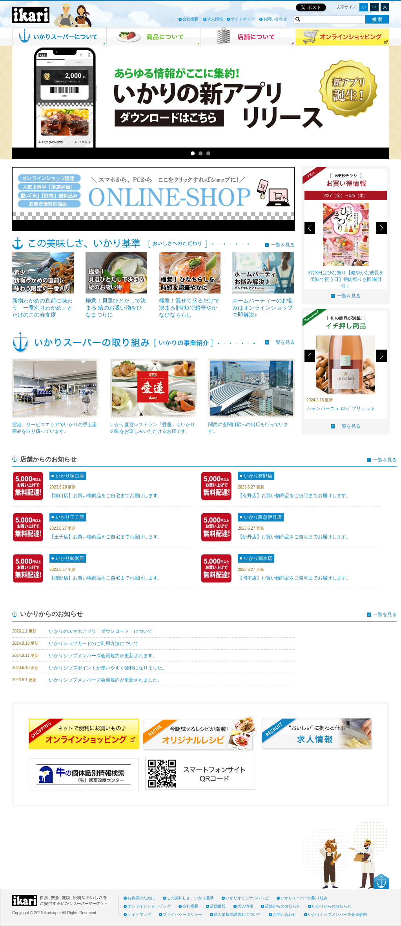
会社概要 (190, 19)
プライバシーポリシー (182, 914)
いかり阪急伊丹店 (263, 517)
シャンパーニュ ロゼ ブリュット (340, 408)
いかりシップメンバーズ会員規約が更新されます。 (103, 655)
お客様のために (141, 898)
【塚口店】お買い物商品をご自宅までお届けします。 (105, 495)
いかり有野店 (258, 476)
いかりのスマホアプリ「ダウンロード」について (101, 631)
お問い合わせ (275, 19)
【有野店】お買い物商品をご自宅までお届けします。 (294, 495)
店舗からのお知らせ (282, 906)
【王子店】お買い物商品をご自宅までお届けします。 (105, 537)
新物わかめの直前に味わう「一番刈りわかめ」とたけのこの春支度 (42, 307)
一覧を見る (283, 245)
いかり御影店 (70, 558)
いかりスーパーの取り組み (304, 898)
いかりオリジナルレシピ (247, 898)
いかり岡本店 (258, 558)
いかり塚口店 (70, 476)
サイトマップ (242, 19)
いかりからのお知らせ (331, 906)
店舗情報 (218, 906)
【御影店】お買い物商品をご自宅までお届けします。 (105, 578)
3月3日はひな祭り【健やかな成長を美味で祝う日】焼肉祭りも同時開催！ (345, 279)
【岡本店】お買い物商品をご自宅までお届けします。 (294, 578)
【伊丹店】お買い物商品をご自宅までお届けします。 (294, 537)
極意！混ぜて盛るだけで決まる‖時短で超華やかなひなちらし (189, 307)
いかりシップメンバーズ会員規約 (337, 914)
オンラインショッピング (149, 906)
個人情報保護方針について (237, 914)
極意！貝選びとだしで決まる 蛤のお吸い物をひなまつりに (116, 307)
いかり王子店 (70, 517)
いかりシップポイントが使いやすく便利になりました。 (108, 668)
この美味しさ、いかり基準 (190, 898)
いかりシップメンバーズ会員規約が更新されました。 (105, 680)
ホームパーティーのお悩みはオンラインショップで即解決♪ (262, 307)
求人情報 (215, 19)
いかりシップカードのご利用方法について (94, 643)
